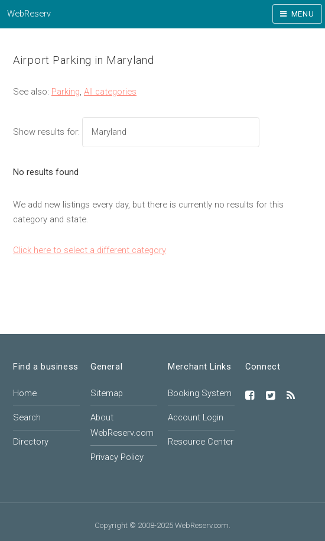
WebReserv (29, 13)
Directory (30, 441)
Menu (302, 13)
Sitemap (106, 393)
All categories (110, 91)
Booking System (200, 393)
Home (25, 393)
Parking (65, 91)
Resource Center (200, 441)
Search (27, 417)
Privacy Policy (117, 457)
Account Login (195, 417)
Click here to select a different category (89, 250)
